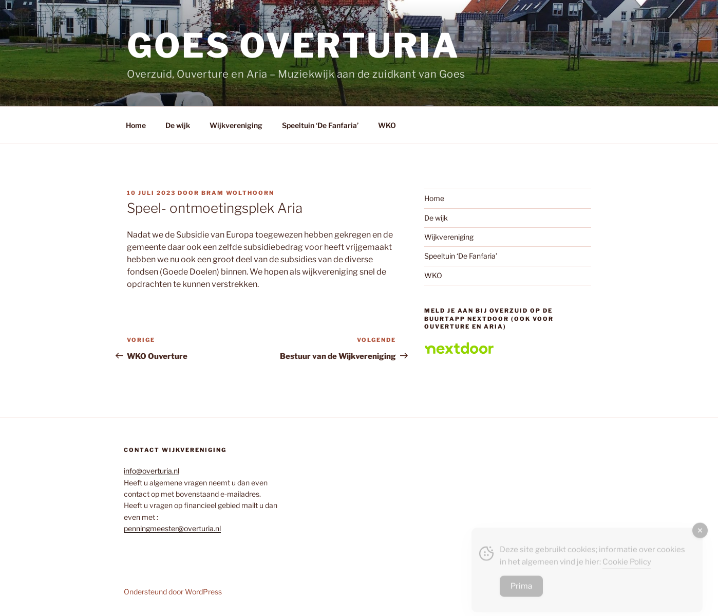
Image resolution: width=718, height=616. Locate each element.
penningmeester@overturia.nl (172, 528)
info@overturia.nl (151, 470)
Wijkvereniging (236, 125)
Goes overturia (293, 45)
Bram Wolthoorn (237, 192)
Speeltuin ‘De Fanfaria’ (320, 125)
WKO (387, 125)
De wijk (177, 125)
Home (136, 125)
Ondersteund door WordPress (173, 591)
